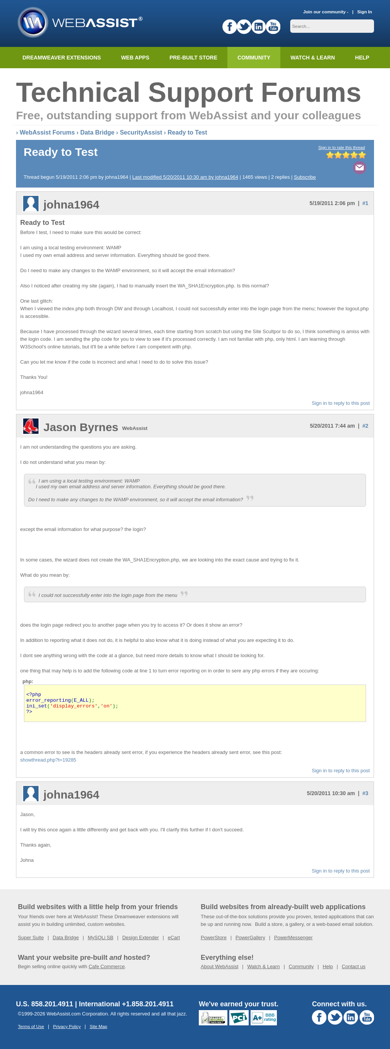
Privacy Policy (67, 1030)
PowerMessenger (293, 942)
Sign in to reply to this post (341, 403)
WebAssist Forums (47, 132)
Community (254, 58)
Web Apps (135, 58)
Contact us (353, 971)
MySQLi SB (100, 942)
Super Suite (31, 942)
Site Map (98, 1030)
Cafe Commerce (107, 971)
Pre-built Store (193, 58)
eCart (174, 942)
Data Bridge (97, 132)
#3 (365, 798)
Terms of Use (31, 1030)
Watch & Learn (313, 58)
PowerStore (214, 942)
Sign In (364, 11)
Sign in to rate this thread (341, 147)
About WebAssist (219, 971)
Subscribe (305, 177)
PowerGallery (250, 942)
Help (328, 971)
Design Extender (140, 942)
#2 (365, 426)
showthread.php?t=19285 (48, 764)
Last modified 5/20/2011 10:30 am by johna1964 (185, 177)
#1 (365, 203)
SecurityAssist (141, 132)
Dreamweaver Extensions (61, 58)
